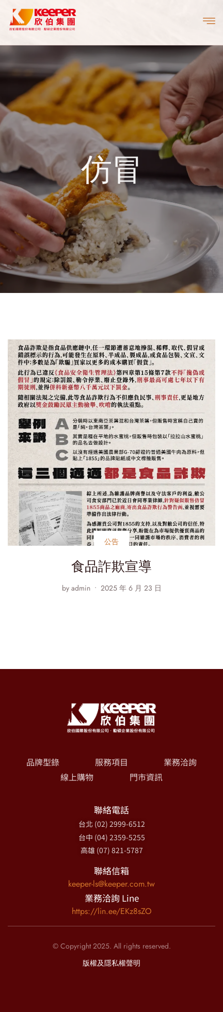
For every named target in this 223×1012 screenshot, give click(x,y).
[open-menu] (209, 20)
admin (80, 588)
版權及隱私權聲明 (111, 963)
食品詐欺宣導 (111, 566)
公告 (111, 541)
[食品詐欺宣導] (111, 442)
